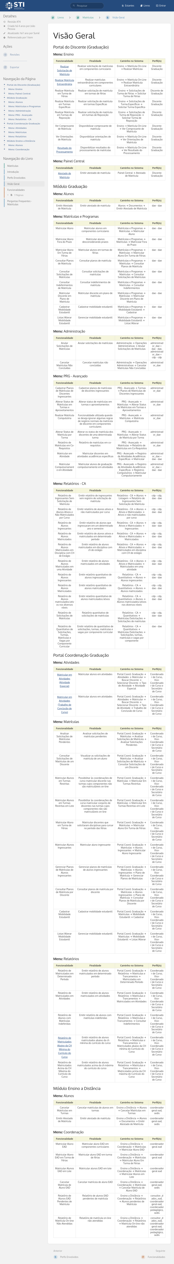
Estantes (128, 5)
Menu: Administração (19, 110)
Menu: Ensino (15, 89)
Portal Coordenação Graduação (23, 123)
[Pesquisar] (74, 5)
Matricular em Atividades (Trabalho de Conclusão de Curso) (64, 705)
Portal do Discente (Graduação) (23, 84)
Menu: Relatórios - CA (19, 119)
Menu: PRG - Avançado (20, 114)
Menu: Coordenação (18, 149)
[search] (87, 6)
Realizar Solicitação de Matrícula (64, 70)
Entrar (161, 5)
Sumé (36, 33)
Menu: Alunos (15, 102)
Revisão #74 (12, 21)
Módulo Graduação (17, 97)
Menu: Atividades (17, 127)
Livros (145, 5)
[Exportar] (23, 67)
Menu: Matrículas (17, 132)
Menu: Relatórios (17, 136)
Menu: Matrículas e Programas (24, 106)
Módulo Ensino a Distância (21, 140)
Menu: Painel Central (19, 93)
